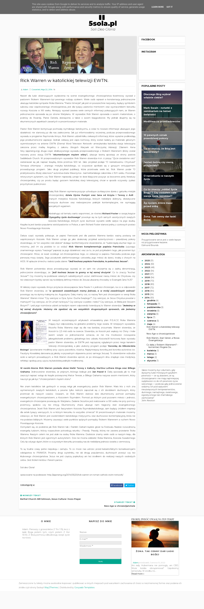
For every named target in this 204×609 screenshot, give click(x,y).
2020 (146, 277)
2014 (145, 297)
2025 (145, 260)
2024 (146, 263)
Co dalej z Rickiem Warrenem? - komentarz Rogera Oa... (160, 345)
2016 (145, 290)
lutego (148, 357)
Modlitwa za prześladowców (160, 121)
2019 (145, 280)
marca (148, 353)
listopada (150, 303)
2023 (146, 267)
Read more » (137, 591)
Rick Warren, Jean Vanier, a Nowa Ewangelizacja (161, 339)
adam (135, 580)
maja (148, 324)
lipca (148, 317)
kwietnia (150, 350)
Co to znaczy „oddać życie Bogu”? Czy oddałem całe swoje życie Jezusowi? (158, 192)
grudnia (149, 300)
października (152, 307)
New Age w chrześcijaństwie (159, 333)
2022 (146, 270)
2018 (145, 284)
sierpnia (149, 313)
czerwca (150, 320)
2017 (145, 287)
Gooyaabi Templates (86, 605)
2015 (145, 294)
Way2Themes (53, 605)
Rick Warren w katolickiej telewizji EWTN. (161, 327)
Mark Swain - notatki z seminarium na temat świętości (156, 111)
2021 (145, 274)
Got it (169, 7)
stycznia (149, 360)
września (150, 310)
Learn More (157, 7)
